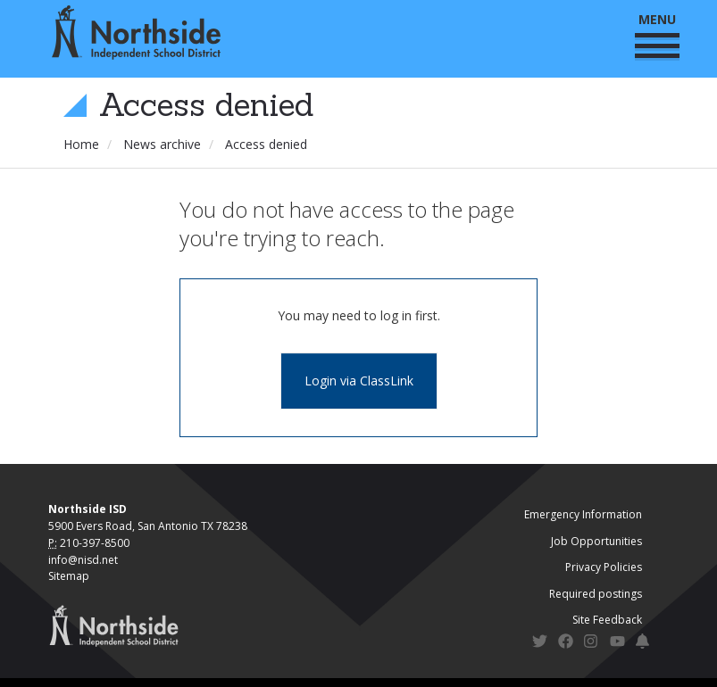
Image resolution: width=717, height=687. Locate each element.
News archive (162, 144)
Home (81, 144)
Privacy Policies (603, 567)
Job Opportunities (596, 541)
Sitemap (68, 576)
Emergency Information (583, 514)
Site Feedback (607, 619)
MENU (657, 34)
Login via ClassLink (358, 380)
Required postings (595, 593)
